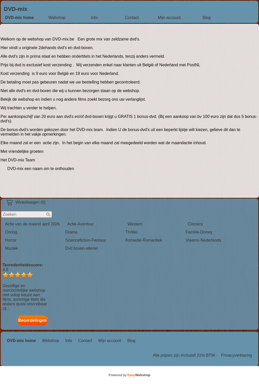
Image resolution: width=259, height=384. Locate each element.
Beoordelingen (32, 320)
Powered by (129, 375)
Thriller (131, 232)
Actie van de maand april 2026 (32, 224)
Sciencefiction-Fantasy (85, 240)
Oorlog (11, 232)
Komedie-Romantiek (143, 240)
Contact (132, 17)
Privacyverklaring (236, 355)
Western (134, 224)
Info (94, 17)
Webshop (56, 17)
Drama (71, 232)
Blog (207, 17)
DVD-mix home (19, 17)
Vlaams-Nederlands (203, 240)
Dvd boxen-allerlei (81, 248)
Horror (10, 240)
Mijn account (169, 17)
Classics (195, 224)
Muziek (11, 248)
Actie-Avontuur (80, 224)
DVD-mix (15, 9)
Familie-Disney (199, 232)
